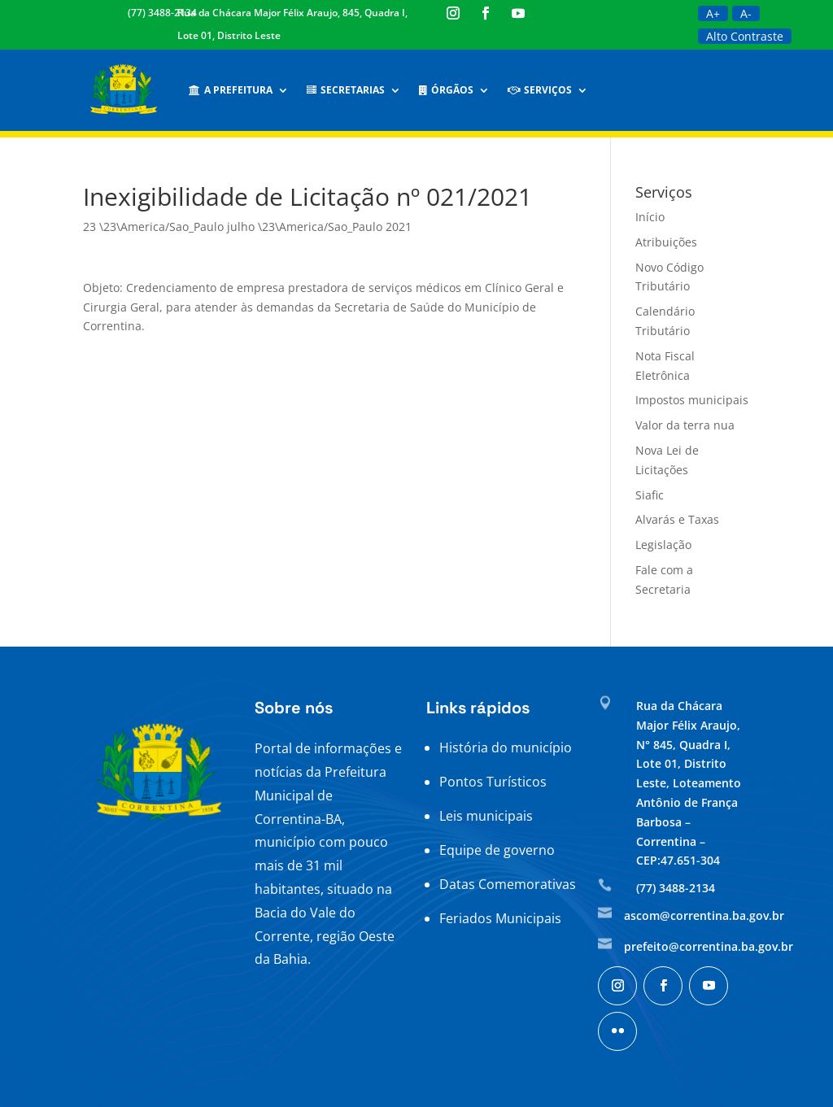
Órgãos (446, 90)
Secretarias (346, 90)
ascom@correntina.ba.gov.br (704, 915)
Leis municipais (486, 816)
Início (650, 216)
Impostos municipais (691, 399)
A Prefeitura (231, 90)
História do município (505, 747)
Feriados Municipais (500, 918)
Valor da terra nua (685, 425)
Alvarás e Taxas (677, 519)
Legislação (663, 544)
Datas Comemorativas (507, 884)
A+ (713, 13)
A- (746, 13)
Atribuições (666, 242)
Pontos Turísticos (493, 782)
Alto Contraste (744, 36)
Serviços (540, 90)
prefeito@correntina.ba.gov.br (708, 946)
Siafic (649, 495)
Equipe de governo (497, 850)
